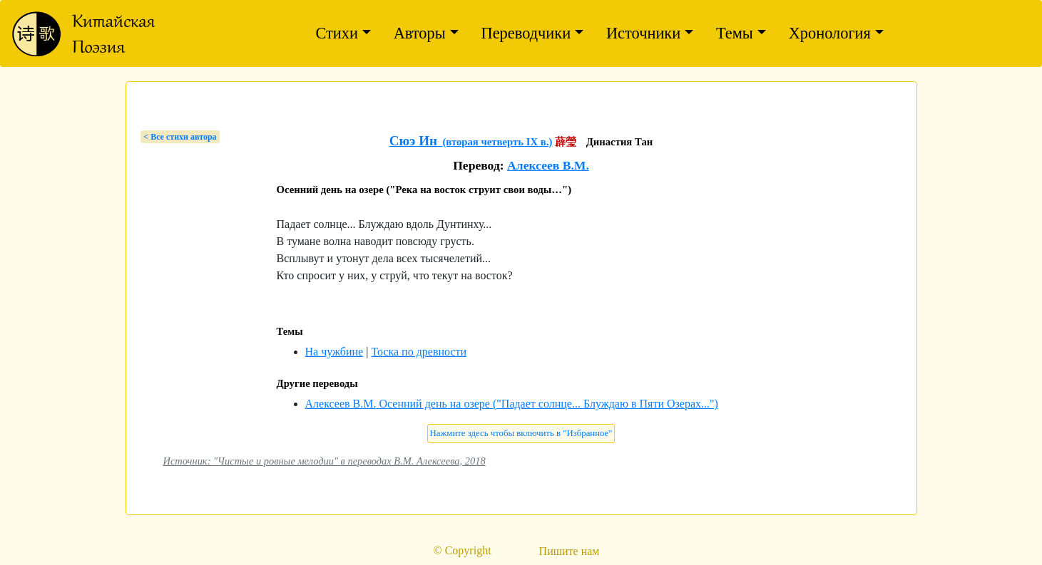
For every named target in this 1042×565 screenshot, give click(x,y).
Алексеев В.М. (548, 165)
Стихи (336, 33)
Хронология (830, 33)
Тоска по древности (418, 352)
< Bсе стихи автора (179, 137)
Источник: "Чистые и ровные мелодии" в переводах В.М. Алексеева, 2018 (324, 461)
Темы (734, 33)
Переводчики (526, 33)
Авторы (420, 33)
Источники (643, 33)
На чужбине (334, 352)
